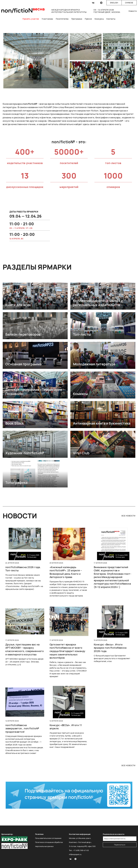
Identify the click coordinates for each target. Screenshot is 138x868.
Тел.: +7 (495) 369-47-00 (79, 850)
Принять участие (31, 19)
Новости (133, 11)
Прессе (88, 19)
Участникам (47, 19)
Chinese (129, 2)
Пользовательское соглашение (48, 838)
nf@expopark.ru (75, 854)
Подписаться (119, 845)
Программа (76, 19)
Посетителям (62, 19)
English (114, 2)
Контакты (110, 19)
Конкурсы (99, 19)
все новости (128, 515)
